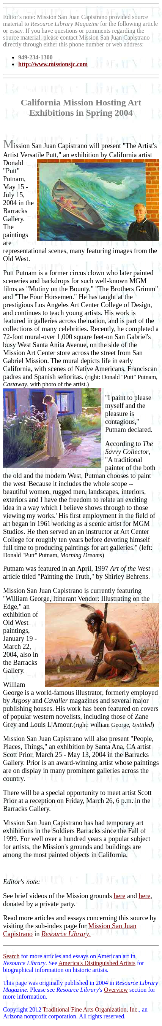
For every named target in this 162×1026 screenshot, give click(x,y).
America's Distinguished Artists (96, 963)
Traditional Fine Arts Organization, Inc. (91, 1009)
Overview (116, 989)
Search (11, 956)
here (119, 896)
